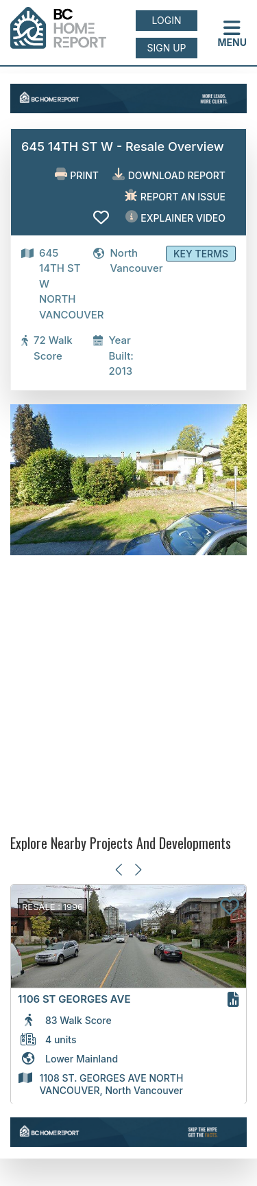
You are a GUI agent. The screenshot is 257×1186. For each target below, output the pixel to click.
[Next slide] (137, 870)
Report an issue (175, 195)
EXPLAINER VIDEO (175, 217)
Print (77, 174)
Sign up (166, 48)
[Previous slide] (119, 870)
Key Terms (200, 253)
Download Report (168, 174)
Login (167, 20)
